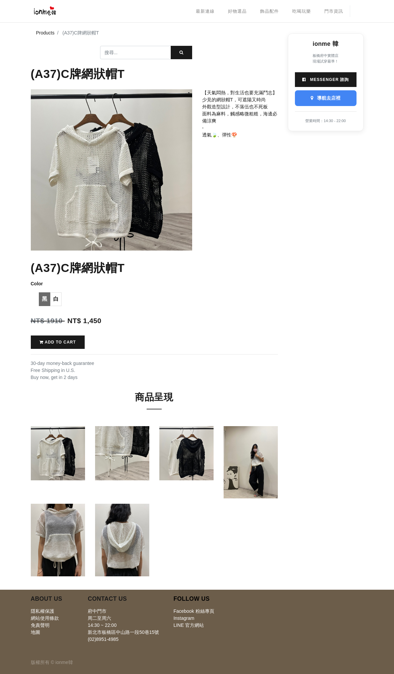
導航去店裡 (326, 98)
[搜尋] (181, 52)
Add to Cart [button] (58, 342)
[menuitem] (205, 11)
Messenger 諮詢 (325, 79)
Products (45, 32)
